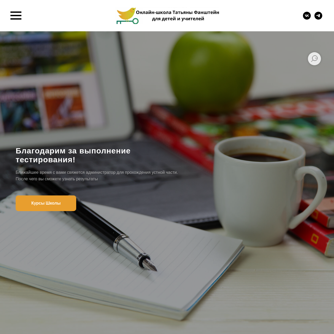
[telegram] (318, 18)
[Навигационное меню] (15, 15)
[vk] (307, 18)
